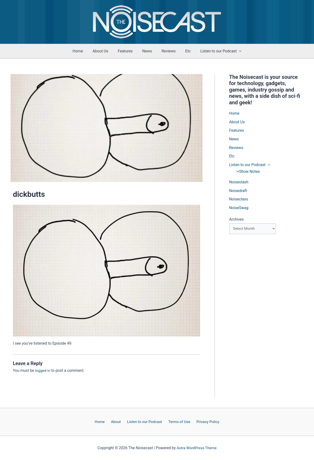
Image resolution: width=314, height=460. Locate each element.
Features (127, 51)
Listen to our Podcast (144, 421)
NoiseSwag (238, 208)
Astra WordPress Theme (196, 448)
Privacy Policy (204, 421)
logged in (43, 370)
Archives (236, 220)
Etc (184, 51)
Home (83, 51)
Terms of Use (177, 421)
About (117, 421)
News (147, 51)
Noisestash (238, 182)
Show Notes (246, 172)
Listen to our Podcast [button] (215, 51)
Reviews (167, 51)
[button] (233, 51)
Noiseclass (238, 200)
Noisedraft (238, 191)
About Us (104, 51)
